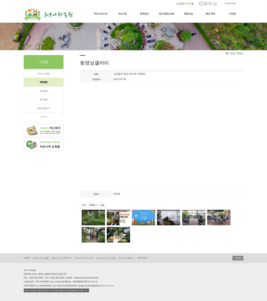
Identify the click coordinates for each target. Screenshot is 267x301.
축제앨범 (43, 99)
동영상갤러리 (43, 108)
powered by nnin (107, 286)
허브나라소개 (100, 13)
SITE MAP (142, 258)
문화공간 (144, 13)
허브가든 (122, 13)
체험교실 (188, 13)
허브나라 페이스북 (83, 258)
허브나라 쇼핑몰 (40, 258)
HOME (27, 258)
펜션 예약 (210, 13)
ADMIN (237, 258)
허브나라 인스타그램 (105, 258)
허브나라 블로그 (126, 258)
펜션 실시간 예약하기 (62, 258)
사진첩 (232, 13)
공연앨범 (43, 91)
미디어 (43, 117)
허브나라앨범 (43, 73)
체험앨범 (43, 82)
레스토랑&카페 (166, 13)
